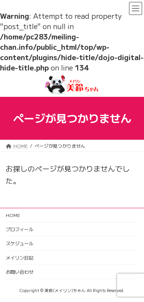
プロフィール (19, 229)
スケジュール (19, 243)
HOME (13, 215)
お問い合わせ (19, 271)
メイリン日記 (19, 257)
